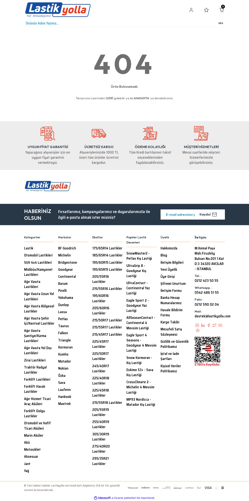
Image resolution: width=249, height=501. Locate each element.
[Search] (124, 23)
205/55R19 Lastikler (100, 412)
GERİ (109, 98)
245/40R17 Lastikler (100, 369)
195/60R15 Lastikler (107, 262)
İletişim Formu (171, 290)
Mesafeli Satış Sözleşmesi (171, 332)
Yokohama (65, 297)
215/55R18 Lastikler (107, 402)
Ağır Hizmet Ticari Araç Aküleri (37, 401)
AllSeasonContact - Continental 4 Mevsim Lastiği (140, 323)
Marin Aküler (33, 435)
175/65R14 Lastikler (107, 248)
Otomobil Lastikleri (38, 255)
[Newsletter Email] (193, 214)
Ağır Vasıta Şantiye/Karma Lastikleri (35, 336)
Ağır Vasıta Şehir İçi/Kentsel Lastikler (39, 321)
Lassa (62, 312)
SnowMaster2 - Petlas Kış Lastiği (139, 256)
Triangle (64, 340)
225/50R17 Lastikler (100, 356)
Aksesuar (31, 456)
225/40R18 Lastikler (100, 381)
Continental (67, 276)
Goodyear (65, 269)
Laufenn (64, 389)
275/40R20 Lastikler (101, 449)
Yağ (26, 471)
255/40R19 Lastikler (100, 424)
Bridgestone (67, 262)
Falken (63, 333)
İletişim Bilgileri (172, 262)
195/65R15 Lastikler (107, 269)
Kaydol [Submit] (208, 214)
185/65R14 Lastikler (107, 255)
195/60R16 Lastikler (100, 298)
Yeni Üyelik (169, 269)
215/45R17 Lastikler (107, 334)
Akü (27, 442)
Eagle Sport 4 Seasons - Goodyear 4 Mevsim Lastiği (141, 343)
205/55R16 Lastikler (100, 279)
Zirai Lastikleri (35, 360)
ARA (220, 23)
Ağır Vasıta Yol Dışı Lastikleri (38, 351)
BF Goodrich (67, 248)
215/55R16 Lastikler (107, 288)
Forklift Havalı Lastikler (34, 389)
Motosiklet (32, 449)
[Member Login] (191, 10)
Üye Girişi (168, 276)
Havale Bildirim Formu (171, 313)
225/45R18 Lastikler (100, 393)
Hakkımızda (169, 248)
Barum (63, 283)
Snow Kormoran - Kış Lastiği (139, 360)
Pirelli (62, 290)
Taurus (63, 326)
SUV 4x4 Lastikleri (38, 262)
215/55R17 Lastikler (107, 327)
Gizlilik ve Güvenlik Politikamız (175, 344)
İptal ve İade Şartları (170, 356)
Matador (64, 361)
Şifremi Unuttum (173, 283)
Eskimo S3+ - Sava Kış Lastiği (139, 372)
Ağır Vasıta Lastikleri (32, 284)
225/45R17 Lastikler (100, 344)
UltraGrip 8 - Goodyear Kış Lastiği (136, 271)
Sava (61, 382)
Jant (27, 463)
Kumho (63, 354)
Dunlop (63, 305)
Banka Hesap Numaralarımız (171, 300)
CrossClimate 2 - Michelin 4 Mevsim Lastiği (140, 387)
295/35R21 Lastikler (100, 461)
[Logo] (58, 10)
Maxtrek (64, 403)
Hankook (64, 396)
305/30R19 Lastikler (100, 437)
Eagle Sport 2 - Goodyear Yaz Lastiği (137, 305)
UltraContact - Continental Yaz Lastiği (138, 288)
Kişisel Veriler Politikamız (171, 369)
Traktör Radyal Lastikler (35, 370)
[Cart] (221, 10)
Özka (61, 375)
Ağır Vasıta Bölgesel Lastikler (39, 309)
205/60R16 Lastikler (100, 311)
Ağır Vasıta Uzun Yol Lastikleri (39, 296)
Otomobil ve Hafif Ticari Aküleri (37, 426)
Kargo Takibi (170, 322)
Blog (164, 255)
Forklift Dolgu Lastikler (34, 414)
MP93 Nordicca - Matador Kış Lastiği (140, 402)
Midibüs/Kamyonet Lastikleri (38, 272)
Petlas (63, 319)
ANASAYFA (141, 98)
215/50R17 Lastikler (107, 320)
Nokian (63, 368)
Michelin (64, 255)
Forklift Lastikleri (37, 379)
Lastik (28, 248)
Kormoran (65, 347)
